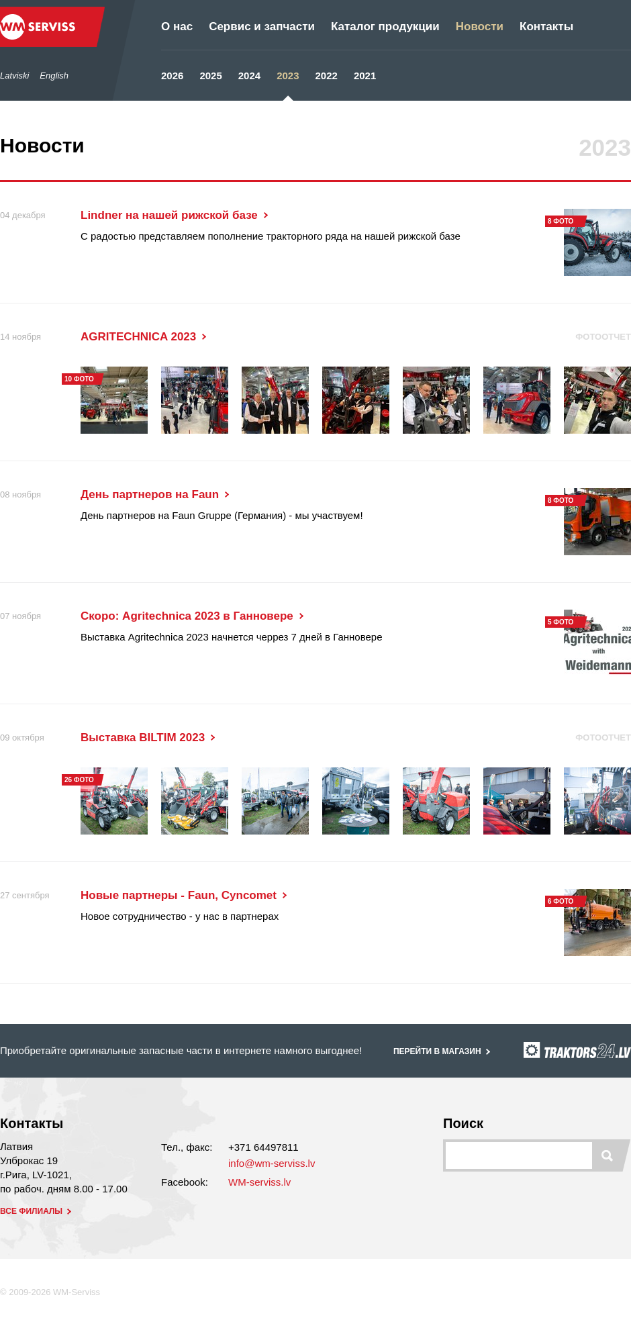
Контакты (546, 26)
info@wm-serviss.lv (271, 1163)
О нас (177, 26)
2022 (327, 75)
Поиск (463, 1123)
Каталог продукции (385, 26)
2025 (210, 75)
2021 (365, 75)
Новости (479, 26)
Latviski (14, 75)
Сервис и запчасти (262, 26)
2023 (288, 75)
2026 (172, 75)
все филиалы (37, 1211)
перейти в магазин (443, 1051)
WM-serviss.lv (259, 1182)
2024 (249, 75)
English (54, 75)
